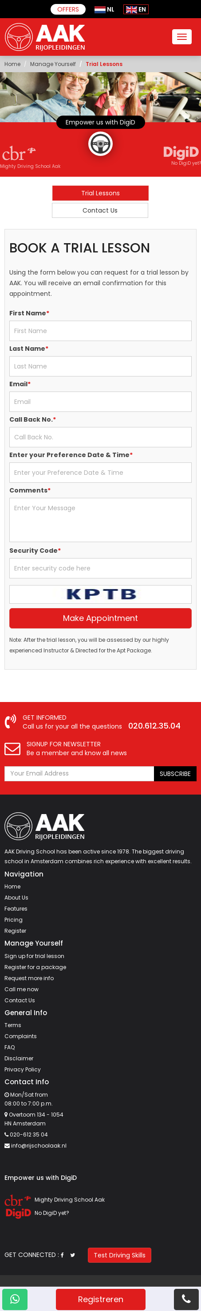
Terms (12, 1025)
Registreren (100, 1299)
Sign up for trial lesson (34, 956)
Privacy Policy (22, 1069)
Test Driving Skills (120, 1255)
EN (136, 9)
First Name (29, 313)
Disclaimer (18, 1058)
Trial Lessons (100, 193)
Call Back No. (32, 419)
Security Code (35, 550)
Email (20, 384)
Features (16, 908)
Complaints (20, 1036)
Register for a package (35, 967)
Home (12, 64)
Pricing (13, 919)
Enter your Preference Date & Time (71, 454)
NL (104, 9)
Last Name (28, 348)
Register (15, 931)
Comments (30, 490)
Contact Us (100, 210)
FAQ (9, 1047)
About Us (16, 897)
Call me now (21, 989)
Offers (68, 9)
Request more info (29, 978)
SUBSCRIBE (175, 773)
